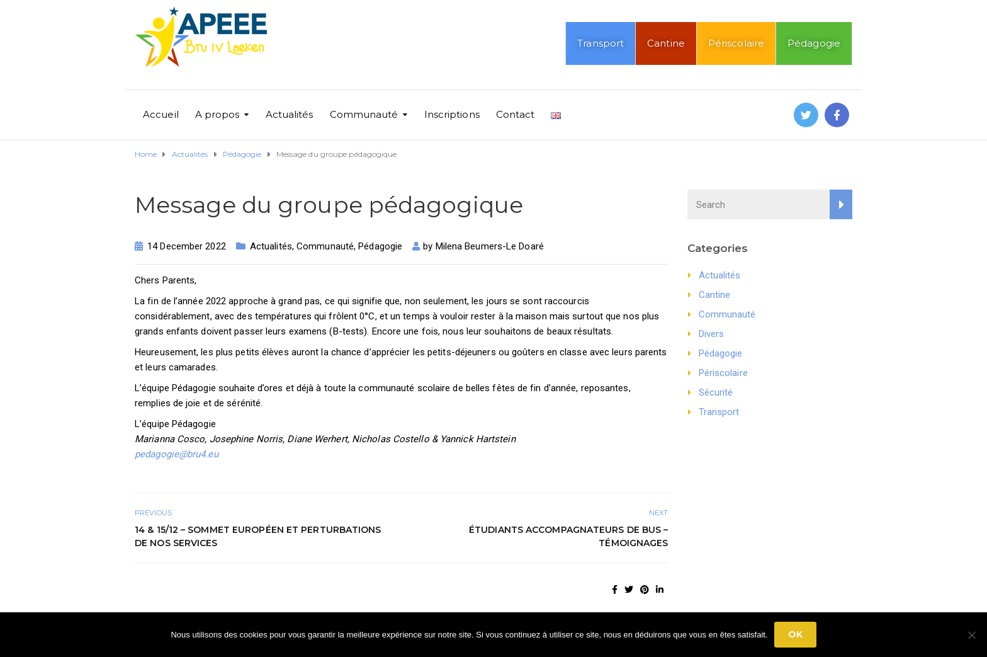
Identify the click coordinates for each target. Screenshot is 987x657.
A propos (217, 114)
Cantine (666, 43)
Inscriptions (452, 114)
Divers (712, 334)
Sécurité (716, 392)
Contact (515, 114)
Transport (600, 43)
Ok (795, 634)
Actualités (289, 114)
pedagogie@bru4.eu (176, 454)
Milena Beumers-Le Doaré (490, 246)
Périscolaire (736, 43)
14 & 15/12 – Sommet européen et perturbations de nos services (258, 536)
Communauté (364, 114)
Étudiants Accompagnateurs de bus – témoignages (568, 536)
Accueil (161, 114)
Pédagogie (813, 43)
